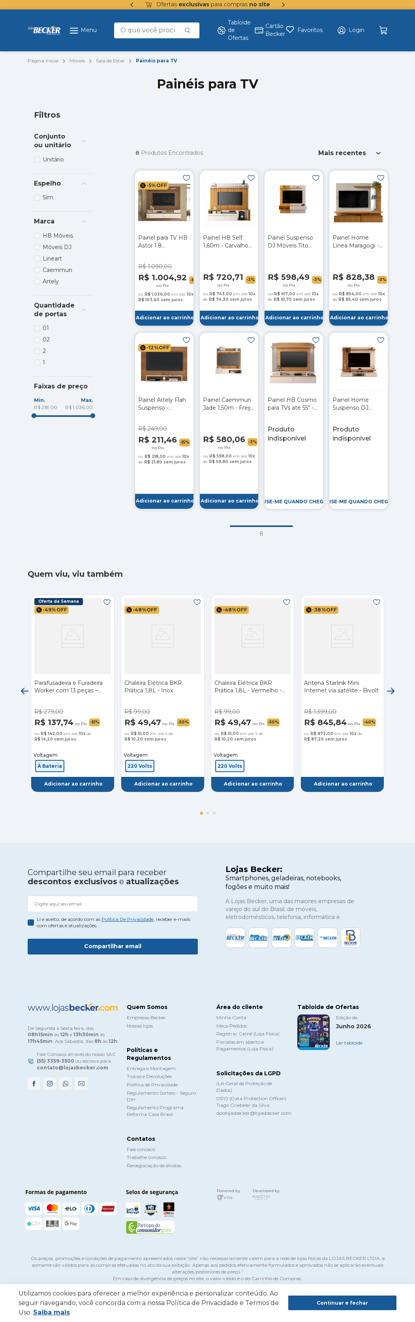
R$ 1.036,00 (79, 407)
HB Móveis (58, 235)
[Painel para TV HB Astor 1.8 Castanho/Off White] (164, 248)
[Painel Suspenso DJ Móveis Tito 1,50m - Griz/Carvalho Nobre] (293, 248)
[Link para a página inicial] (43, 61)
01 (46, 328)
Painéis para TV (156, 61)
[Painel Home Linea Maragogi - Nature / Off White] (358, 248)
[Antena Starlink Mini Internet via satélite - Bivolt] (342, 693)
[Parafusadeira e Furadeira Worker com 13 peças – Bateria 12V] (73, 693)
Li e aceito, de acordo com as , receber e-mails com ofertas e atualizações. (113, 922)
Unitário (53, 159)
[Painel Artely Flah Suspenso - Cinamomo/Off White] (164, 420)
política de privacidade (127, 919)
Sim (48, 197)
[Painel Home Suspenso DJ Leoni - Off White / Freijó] (358, 420)
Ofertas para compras (207, 5)
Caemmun (57, 270)
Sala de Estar (110, 61)
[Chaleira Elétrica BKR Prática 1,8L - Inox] (163, 693)
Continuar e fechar (342, 1303)
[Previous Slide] (24, 691)
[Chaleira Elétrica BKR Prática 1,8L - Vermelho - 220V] (253, 693)
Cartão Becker (265, 30)
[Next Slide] (390, 691)
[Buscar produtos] (187, 30)
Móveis (77, 61)
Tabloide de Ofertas (231, 30)
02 (46, 339)
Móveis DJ (57, 247)
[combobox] (156, 30)
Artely (51, 281)
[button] (350, 30)
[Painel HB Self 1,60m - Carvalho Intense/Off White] (229, 248)
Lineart (52, 258)
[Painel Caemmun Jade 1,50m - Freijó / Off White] (229, 420)
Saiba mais (51, 1312)
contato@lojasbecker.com (72, 1068)
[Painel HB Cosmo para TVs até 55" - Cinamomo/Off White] (293, 420)
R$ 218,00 (45, 407)
